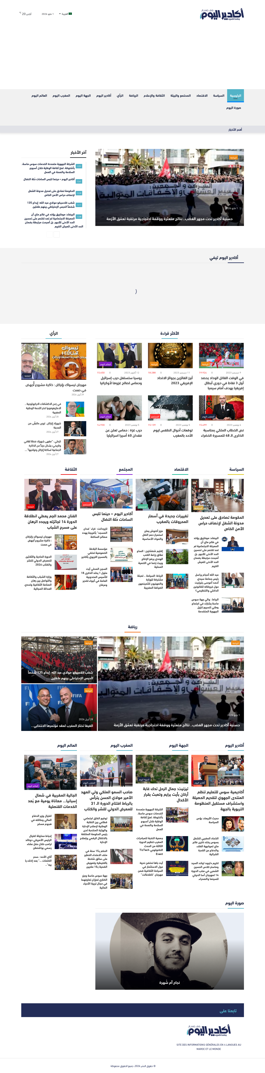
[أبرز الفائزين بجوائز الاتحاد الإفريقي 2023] (170, 355)
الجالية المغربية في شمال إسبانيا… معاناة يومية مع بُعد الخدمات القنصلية (52, 800)
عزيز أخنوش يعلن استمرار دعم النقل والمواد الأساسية (152, 534)
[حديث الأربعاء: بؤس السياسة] (233, 823)
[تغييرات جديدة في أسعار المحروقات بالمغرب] (162, 495)
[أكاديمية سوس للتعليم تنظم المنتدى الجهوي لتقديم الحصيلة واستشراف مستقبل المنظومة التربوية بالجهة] (217, 771)
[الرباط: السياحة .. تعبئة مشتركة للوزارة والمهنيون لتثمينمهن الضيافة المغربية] (177, 581)
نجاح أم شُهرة (169, 980)
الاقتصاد (202, 95)
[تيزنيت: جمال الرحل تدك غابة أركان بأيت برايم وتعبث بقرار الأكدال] (162, 769)
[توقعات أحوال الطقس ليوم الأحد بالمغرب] (170, 408)
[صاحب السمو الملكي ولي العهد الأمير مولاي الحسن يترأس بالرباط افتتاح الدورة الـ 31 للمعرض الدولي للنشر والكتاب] (106, 771)
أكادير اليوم (103, 95)
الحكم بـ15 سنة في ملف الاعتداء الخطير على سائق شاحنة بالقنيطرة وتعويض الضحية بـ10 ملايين (95, 858)
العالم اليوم (39, 95)
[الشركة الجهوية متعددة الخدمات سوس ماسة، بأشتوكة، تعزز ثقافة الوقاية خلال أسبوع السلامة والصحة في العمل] (177, 815)
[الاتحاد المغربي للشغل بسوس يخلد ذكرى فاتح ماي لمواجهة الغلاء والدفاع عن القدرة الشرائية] (233, 844)
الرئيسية (235, 95)
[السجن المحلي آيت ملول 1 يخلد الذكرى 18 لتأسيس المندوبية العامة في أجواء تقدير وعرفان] (121, 574)
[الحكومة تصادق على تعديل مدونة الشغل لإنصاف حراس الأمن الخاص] (217, 495)
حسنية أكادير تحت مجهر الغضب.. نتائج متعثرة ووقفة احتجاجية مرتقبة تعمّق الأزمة (169, 211)
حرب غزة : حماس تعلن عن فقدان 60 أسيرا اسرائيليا (123, 432)
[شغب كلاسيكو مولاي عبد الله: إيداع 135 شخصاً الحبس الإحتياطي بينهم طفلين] (59, 660)
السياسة (218, 95)
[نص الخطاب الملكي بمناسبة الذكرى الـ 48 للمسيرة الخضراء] (221, 408)
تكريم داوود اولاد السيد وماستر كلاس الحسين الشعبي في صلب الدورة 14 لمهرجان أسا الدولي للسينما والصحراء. (205, 870)
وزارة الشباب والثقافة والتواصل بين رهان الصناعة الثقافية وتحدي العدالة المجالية (38, 582)
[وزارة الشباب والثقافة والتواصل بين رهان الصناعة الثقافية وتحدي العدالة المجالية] (66, 582)
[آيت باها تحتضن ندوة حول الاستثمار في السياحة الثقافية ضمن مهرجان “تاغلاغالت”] (177, 868)
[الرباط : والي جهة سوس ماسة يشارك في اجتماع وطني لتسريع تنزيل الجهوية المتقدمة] (233, 605)
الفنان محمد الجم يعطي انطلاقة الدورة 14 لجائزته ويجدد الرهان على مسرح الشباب (50, 521)
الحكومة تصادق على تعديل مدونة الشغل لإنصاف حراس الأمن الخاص (221, 522)
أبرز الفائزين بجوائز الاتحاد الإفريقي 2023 (175, 380)
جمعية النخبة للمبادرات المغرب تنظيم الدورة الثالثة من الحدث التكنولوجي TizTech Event (149, 845)
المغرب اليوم (61, 95)
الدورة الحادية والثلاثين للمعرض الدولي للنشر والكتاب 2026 (39, 560)
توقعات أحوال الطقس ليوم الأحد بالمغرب (173, 432)
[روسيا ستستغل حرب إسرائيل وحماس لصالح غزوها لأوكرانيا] (119, 355)
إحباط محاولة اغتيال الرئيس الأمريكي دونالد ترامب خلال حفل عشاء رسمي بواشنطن (39, 841)
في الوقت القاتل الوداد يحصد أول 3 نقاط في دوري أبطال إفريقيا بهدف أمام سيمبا (222, 382)
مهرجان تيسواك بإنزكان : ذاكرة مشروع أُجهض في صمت (56, 387)
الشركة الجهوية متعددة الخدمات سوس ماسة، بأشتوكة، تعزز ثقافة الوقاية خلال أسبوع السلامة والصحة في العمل (149, 819)
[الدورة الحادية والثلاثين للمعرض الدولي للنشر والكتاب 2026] (66, 562)
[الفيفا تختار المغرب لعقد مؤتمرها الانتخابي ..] (59, 707)
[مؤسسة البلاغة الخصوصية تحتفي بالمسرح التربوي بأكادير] (121, 554)
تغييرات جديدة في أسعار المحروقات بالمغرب (168, 518)
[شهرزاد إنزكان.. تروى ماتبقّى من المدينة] (75, 428)
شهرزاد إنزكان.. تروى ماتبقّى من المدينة (44, 425)
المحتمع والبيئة (180, 95)
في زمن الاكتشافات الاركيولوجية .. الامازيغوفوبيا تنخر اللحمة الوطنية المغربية (43, 408)
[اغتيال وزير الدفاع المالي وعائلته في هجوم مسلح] (66, 821)
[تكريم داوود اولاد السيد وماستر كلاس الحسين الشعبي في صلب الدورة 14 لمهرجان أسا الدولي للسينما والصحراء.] (233, 868)
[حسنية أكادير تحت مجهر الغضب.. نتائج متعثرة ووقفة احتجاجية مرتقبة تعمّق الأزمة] (169, 187)
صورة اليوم (233, 107)
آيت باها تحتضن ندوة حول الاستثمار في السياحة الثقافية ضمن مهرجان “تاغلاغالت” (150, 868)
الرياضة (133, 95)
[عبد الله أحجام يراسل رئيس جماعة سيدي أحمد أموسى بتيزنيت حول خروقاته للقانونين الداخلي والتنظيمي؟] (233, 580)
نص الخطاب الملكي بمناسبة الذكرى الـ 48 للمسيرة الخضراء (222, 432)
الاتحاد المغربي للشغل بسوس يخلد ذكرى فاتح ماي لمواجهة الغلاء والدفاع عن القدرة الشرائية (206, 846)
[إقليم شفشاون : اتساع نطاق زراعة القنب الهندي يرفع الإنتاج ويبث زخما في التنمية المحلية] (177, 556)
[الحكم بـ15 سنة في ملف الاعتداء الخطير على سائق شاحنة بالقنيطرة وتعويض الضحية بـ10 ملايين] (121, 856)
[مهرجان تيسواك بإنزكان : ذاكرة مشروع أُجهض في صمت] (53, 361)
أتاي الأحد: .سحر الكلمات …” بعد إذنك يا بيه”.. (38, 860)
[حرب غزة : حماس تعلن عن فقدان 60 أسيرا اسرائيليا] (119, 408)
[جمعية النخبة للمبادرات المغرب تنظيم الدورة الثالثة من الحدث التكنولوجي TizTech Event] (177, 843)
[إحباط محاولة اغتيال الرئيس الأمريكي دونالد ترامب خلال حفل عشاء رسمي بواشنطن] (66, 841)
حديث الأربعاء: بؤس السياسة (207, 820)
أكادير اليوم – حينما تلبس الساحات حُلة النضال (112, 516)
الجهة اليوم (83, 95)
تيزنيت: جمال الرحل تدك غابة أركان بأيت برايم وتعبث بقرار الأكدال (165, 793)
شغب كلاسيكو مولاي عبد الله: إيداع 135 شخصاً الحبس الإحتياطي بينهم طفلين (59, 674)
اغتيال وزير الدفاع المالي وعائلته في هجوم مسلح (41, 819)
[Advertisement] (132, 58)
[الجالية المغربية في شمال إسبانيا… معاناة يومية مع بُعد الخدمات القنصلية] (50, 772)
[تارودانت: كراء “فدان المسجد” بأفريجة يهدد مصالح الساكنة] (121, 534)
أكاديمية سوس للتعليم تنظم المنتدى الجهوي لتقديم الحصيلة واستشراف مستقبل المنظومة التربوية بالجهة (218, 800)
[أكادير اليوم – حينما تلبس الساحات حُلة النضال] (106, 493)
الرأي (120, 95)
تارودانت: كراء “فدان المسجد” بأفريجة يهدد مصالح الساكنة (94, 532)
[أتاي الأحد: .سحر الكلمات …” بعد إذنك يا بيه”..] (66, 862)
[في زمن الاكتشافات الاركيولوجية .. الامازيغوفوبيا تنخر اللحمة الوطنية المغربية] (75, 409)
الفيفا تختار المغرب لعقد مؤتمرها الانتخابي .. (66, 722)
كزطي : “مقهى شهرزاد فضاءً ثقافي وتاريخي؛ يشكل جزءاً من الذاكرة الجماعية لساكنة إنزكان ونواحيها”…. (42, 445)
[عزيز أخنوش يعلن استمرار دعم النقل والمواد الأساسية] (177, 536)
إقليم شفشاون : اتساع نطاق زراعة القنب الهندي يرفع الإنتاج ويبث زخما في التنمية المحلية (150, 558)
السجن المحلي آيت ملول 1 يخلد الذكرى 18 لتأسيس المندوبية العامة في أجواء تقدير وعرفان (94, 576)
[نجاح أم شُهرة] (169, 951)
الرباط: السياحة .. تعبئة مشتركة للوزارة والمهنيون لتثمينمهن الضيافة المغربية (150, 581)
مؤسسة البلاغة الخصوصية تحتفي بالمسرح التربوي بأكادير (94, 552)
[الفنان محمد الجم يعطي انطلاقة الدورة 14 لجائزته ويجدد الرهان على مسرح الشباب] (50, 495)
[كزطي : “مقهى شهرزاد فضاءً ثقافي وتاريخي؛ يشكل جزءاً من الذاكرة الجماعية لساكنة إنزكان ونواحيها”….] (75, 446)
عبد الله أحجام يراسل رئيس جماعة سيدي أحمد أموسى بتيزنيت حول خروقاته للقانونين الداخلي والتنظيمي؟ (206, 582)
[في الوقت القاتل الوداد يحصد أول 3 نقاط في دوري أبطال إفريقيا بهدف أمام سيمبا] (221, 355)
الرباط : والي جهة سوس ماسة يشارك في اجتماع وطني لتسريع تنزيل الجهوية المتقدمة (205, 605)
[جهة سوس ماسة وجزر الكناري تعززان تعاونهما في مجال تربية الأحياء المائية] (121, 881)
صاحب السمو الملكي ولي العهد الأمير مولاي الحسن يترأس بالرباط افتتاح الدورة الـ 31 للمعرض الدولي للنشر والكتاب (107, 800)
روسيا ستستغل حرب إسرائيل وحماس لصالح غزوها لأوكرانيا (121, 380)
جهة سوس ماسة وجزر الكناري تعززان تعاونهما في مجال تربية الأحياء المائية (94, 881)
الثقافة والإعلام (154, 95)
